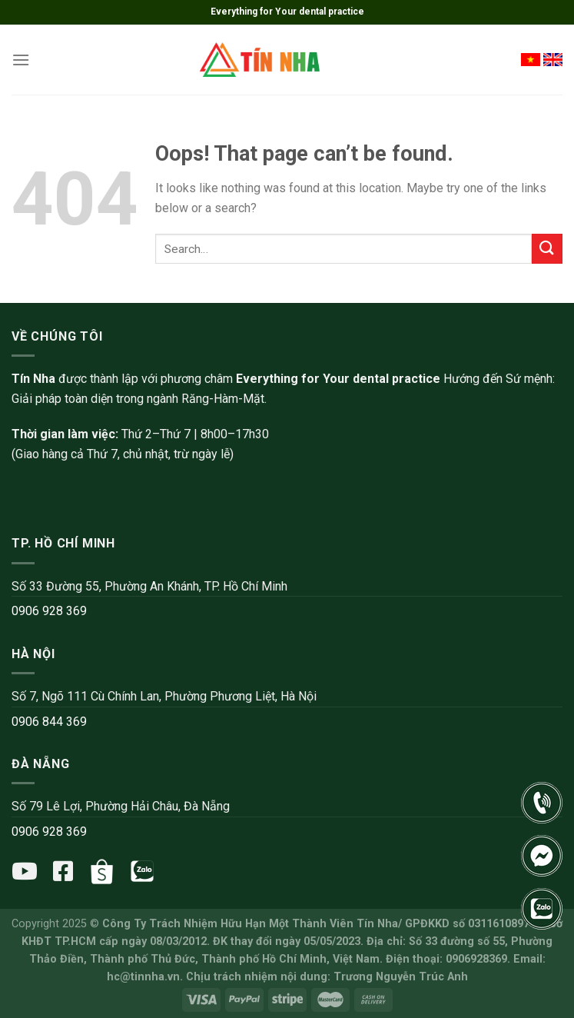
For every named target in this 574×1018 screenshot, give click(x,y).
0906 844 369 (49, 721)
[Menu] (21, 59)
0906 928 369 (49, 611)
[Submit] (547, 249)
